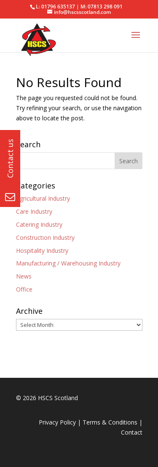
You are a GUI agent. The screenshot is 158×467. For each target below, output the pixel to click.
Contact (131, 432)
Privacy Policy (57, 422)
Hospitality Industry (42, 251)
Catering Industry (39, 224)
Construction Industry (45, 237)
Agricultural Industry (43, 198)
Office (24, 289)
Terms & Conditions (110, 422)
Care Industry (34, 211)
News (24, 276)
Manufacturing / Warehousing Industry (68, 263)
